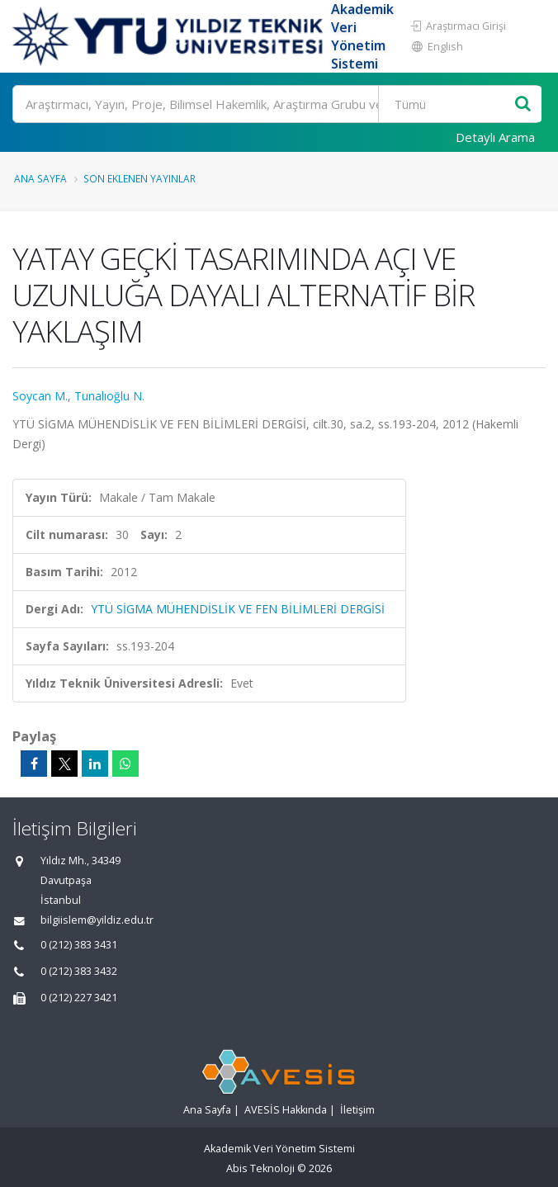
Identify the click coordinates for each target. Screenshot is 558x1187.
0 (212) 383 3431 (78, 945)
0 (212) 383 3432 (78, 971)
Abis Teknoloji (260, 1168)
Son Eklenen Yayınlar (139, 178)
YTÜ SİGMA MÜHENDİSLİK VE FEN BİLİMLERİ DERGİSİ (238, 609)
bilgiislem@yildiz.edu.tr (97, 920)
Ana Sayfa (40, 178)
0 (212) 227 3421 (78, 998)
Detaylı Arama (495, 137)
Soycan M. (40, 396)
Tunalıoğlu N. (109, 396)
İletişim (357, 1110)
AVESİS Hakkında (285, 1110)
